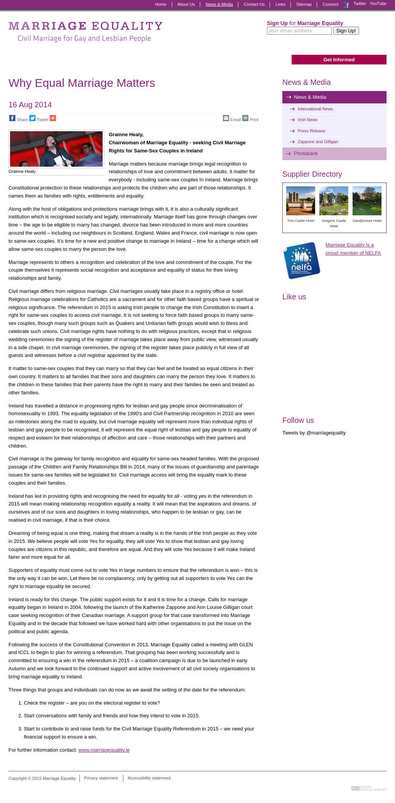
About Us (186, 4)
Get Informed (338, 60)
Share (18, 118)
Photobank (306, 153)
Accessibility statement (149, 778)
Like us (294, 296)
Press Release (312, 130)
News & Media (219, 4)
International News (315, 109)
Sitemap (304, 4)
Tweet (38, 118)
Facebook (346, 5)
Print (250, 118)
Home (160, 4)
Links (280, 4)
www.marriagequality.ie (104, 750)
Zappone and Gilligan (318, 141)
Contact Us (254, 4)
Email (232, 118)
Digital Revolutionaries (369, 788)
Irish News (307, 119)
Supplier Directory (312, 174)
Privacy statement (101, 778)
